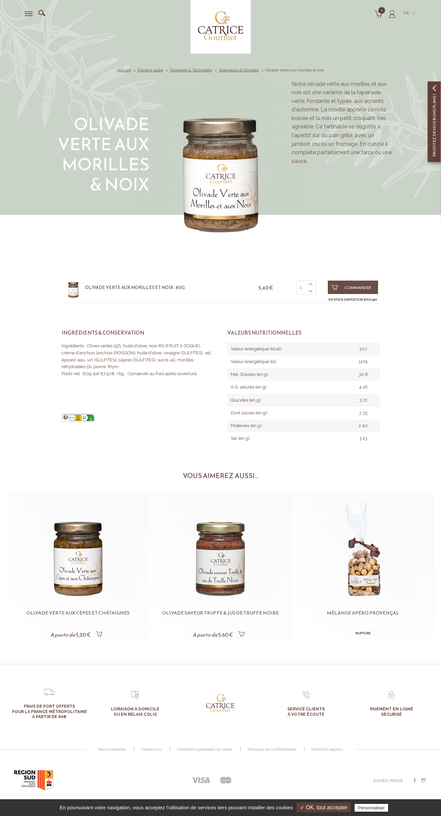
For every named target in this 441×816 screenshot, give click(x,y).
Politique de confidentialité (272, 749)
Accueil (124, 70)
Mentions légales (327, 749)
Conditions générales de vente (204, 749)
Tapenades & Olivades (239, 70)
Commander (351, 287)
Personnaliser (371, 807)
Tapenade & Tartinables (191, 70)
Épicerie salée (150, 70)
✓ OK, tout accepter (324, 807)
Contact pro (151, 749)
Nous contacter (112, 749)
